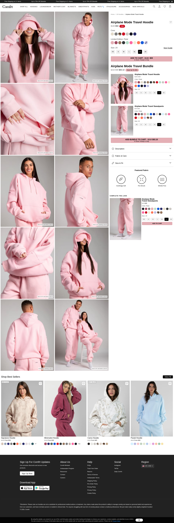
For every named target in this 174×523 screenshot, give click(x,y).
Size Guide (168, 48)
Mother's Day (59, 6)
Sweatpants (83, 6)
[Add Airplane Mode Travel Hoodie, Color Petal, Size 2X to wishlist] (170, 22)
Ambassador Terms (93, 478)
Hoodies (33, 6)
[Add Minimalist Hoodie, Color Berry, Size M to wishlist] (83, 383)
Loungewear (45, 6)
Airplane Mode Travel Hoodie (147, 74)
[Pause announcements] (172, 1)
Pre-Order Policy (92, 484)
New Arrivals (138, 6)
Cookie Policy (91, 493)
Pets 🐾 (101, 6)
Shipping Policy (92, 481)
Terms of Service (92, 474)
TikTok (116, 468)
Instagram (117, 465)
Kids (93, 6)
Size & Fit (141, 163)
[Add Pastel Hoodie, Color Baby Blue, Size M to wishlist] (170, 383)
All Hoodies (120, 14)
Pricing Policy (91, 487)
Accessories (124, 6)
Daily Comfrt (118, 471)
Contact (62, 474)
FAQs (89, 465)
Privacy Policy (91, 490)
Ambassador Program (67, 468)
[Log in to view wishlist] (165, 6)
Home (113, 14)
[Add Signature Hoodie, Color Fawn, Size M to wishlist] (40, 383)
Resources (63, 471)
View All (168, 377)
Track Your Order (92, 468)
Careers (62, 478)
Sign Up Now (27, 474)
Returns (89, 471)
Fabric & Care (141, 156)
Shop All (24, 6)
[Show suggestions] (147, 466)
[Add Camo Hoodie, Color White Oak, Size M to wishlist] (126, 383)
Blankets (72, 6)
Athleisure (111, 6)
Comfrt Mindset (65, 465)
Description (141, 148)
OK (139, 520)
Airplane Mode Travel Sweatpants (149, 106)
